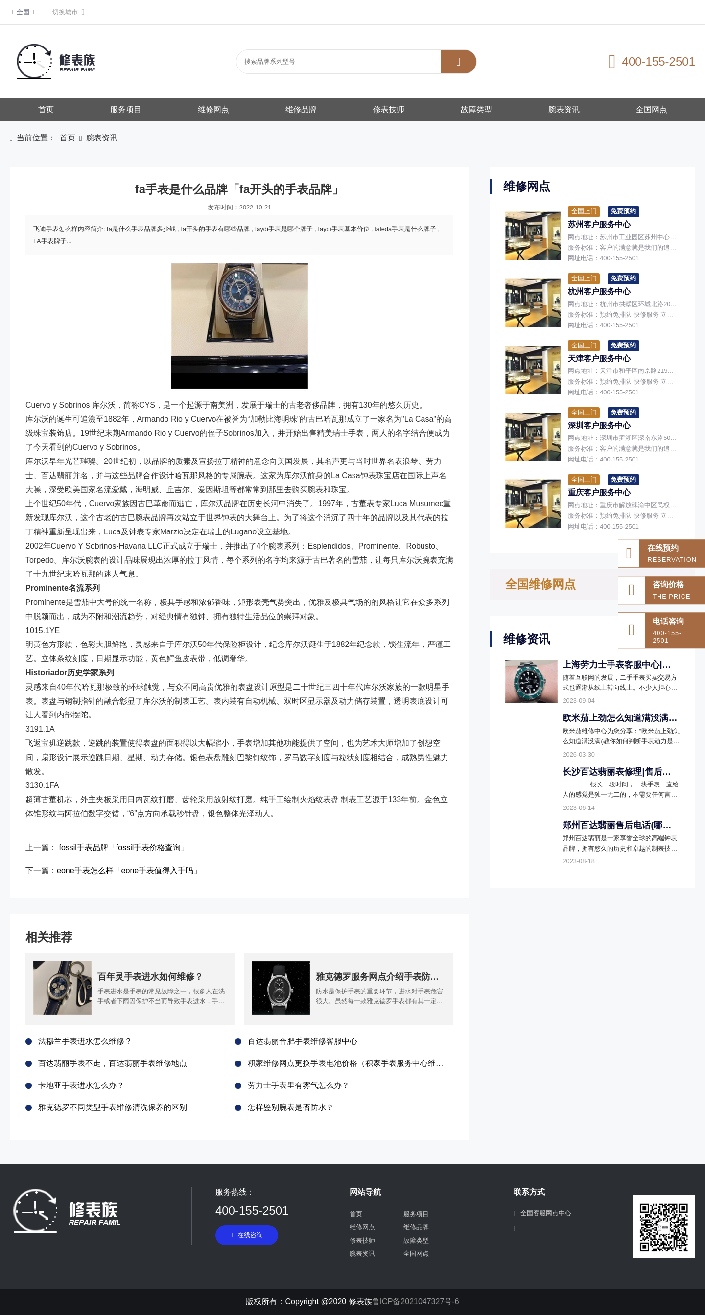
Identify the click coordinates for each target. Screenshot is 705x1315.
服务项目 (125, 109)
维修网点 (213, 109)
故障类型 (476, 109)
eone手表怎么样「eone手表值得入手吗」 (129, 870)
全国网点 (651, 109)
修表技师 (388, 109)
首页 (46, 109)
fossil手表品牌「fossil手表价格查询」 (123, 847)
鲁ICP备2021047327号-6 (415, 1301)
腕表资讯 (564, 109)
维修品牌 (301, 109)
